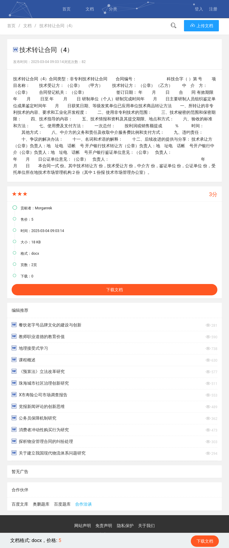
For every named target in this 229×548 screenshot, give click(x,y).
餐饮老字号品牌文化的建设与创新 (46, 324)
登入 (199, 9)
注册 (213, 9)
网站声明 (82, 525)
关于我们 (146, 525)
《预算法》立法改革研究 (38, 371)
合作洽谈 (83, 504)
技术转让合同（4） (57, 25)
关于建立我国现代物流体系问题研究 (49, 452)
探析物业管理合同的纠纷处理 (42, 441)
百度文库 (20, 504)
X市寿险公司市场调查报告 (39, 394)
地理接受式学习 (30, 348)
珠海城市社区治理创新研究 (40, 383)
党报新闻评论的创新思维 (38, 406)
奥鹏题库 (41, 504)
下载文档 (114, 289)
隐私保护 (125, 525)
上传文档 (201, 25)
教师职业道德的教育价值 (38, 336)
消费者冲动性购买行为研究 (40, 429)
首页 (66, 9)
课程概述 (23, 359)
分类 (113, 9)
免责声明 (103, 525)
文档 (90, 9)
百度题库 (62, 504)
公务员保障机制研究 (34, 417)
